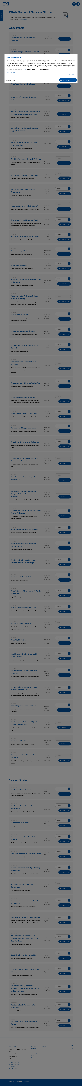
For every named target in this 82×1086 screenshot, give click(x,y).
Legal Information (11, 72)
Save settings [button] (10, 80)
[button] (68, 80)
